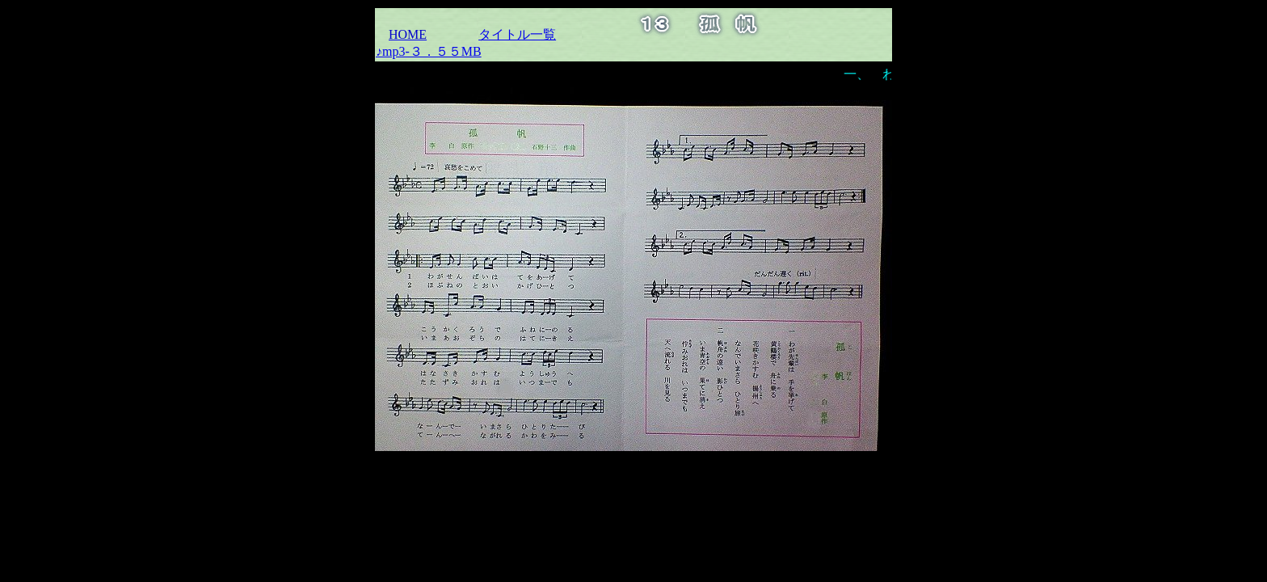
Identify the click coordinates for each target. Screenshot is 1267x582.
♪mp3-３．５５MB (429, 51)
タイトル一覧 (517, 34)
